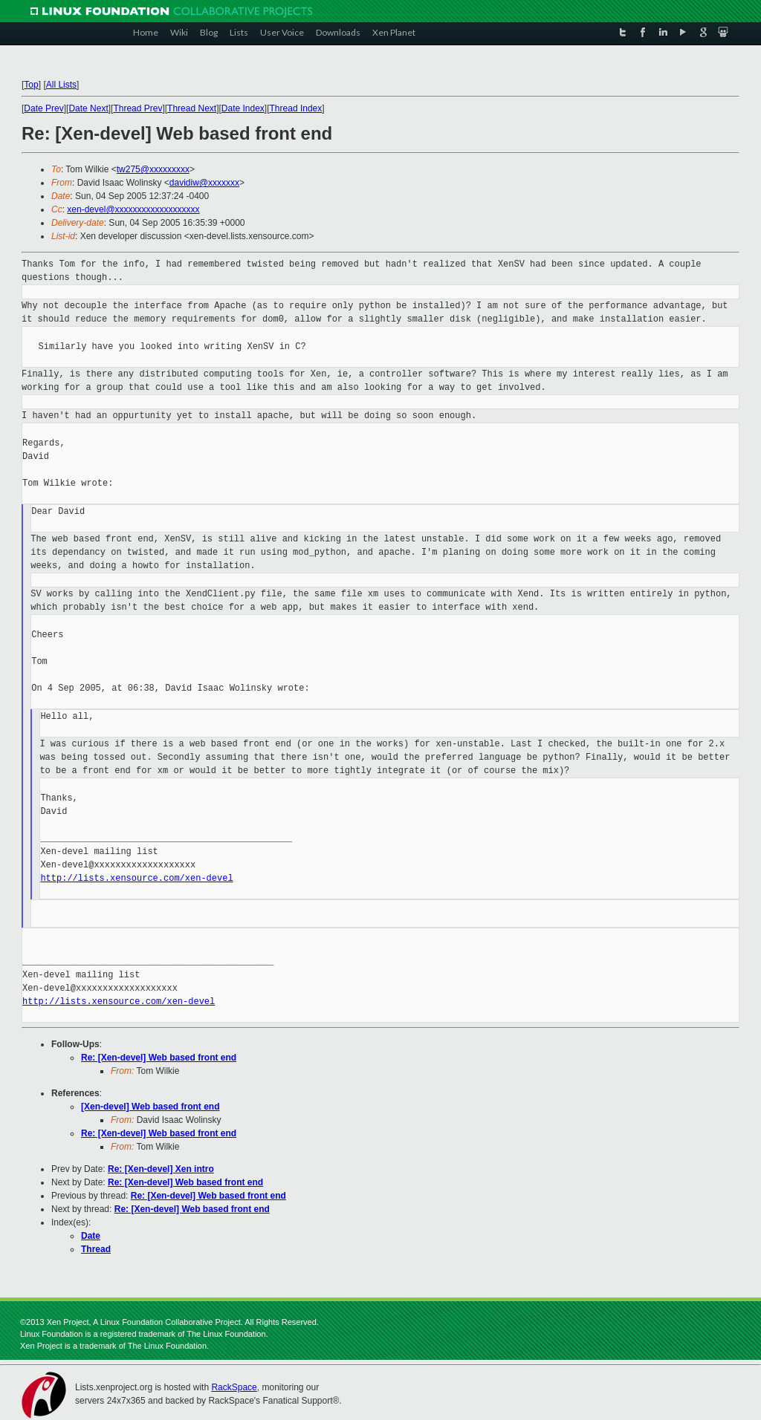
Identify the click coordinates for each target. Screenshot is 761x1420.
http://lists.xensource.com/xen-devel (136, 878)
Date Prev (43, 108)
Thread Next (191, 108)
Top (31, 84)
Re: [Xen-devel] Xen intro (161, 1169)
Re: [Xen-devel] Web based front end (158, 1057)
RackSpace (233, 1387)
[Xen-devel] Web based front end (150, 1106)
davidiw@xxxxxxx (204, 183)
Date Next (88, 108)
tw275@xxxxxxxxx (153, 169)
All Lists (61, 84)
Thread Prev (137, 108)
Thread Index (296, 108)
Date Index (243, 108)
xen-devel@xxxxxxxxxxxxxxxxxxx (133, 209)
